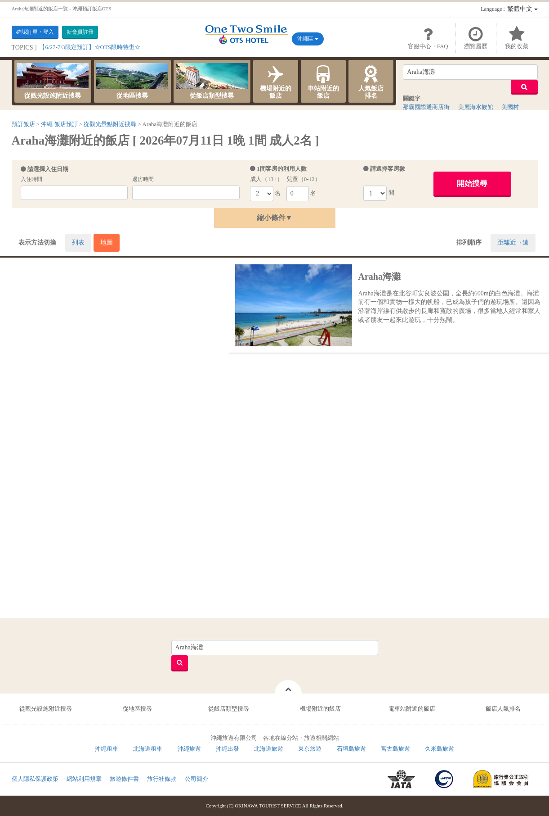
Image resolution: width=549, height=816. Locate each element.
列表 (78, 242)
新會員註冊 (80, 32)
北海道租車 (147, 748)
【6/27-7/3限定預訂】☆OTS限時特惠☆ (89, 47)
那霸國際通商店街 (426, 107)
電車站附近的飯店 (411, 708)
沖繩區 (307, 39)
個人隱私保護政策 (35, 778)
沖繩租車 (106, 748)
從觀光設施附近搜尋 (53, 81)
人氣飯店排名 (370, 81)
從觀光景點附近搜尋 (110, 124)
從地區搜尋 (132, 81)
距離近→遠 (513, 242)
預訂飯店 (23, 124)
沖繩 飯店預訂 (59, 124)
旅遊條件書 (124, 778)
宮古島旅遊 (395, 748)
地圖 (106, 242)
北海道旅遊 (268, 748)
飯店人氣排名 (503, 708)
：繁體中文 (509, 8)
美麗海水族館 (475, 107)
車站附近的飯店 (323, 81)
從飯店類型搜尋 (212, 81)
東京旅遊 (309, 748)
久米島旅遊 (439, 748)
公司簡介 (196, 778)
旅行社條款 (161, 778)
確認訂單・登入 (35, 32)
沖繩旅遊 (189, 748)
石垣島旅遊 (351, 748)
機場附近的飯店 (275, 81)
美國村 (510, 107)
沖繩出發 (227, 748)
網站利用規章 (84, 778)
